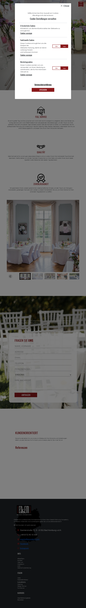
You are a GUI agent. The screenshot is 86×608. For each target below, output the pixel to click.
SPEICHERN (43, 89)
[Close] (61, 5)
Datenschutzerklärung (43, 84)
